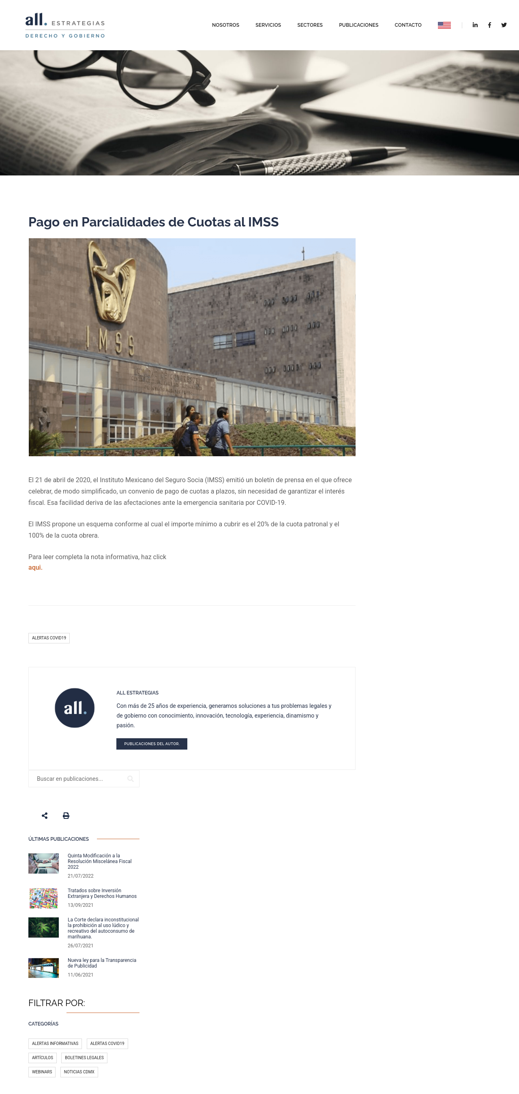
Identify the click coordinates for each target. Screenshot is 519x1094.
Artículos (398, 522)
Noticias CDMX (435, 536)
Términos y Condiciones (309, 1052)
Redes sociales (438, 630)
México (464, 587)
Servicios (262, 23)
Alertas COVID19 (49, 637)
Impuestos (399, 630)
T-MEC (394, 602)
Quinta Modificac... (240, 1006)
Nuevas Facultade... (241, 948)
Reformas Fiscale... (240, 977)
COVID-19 (420, 602)
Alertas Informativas (411, 508)
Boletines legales (440, 522)
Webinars (398, 536)
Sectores (303, 23)
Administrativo (404, 587)
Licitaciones (437, 616)
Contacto (401, 23)
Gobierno (443, 644)
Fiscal (439, 587)
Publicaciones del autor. (150, 743)
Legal (447, 602)
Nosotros (219, 23)
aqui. (35, 567)
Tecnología (400, 616)
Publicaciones (352, 23)
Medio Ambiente (404, 644)
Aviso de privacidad (258, 1052)
